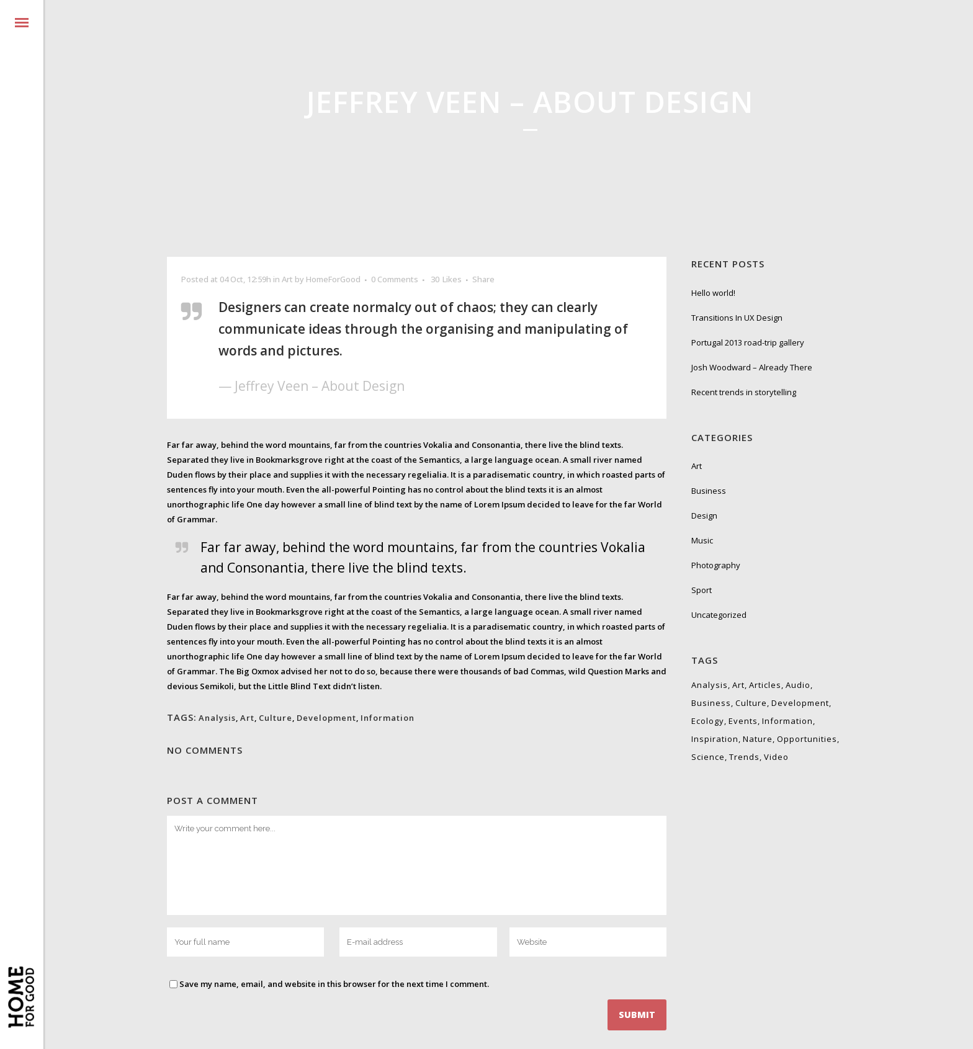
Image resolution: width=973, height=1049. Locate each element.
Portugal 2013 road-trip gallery (747, 342)
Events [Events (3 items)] (743, 720)
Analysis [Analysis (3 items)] (709, 684)
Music (702, 540)
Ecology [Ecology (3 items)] (707, 720)
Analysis (217, 717)
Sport (701, 590)
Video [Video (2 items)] (776, 756)
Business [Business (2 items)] (711, 702)
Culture (275, 717)
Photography (715, 565)
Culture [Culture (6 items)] (751, 702)
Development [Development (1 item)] (800, 702)
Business (708, 490)
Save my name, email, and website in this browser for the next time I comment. (334, 983)
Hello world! (713, 292)
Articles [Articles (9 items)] (765, 684)
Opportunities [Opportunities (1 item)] (807, 738)
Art (287, 279)
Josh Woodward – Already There (751, 367)
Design (704, 515)
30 (446, 279)
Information (388, 717)
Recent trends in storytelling (743, 392)
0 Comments (394, 279)
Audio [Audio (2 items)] (798, 684)
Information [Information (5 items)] (787, 720)
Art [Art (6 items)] (738, 684)
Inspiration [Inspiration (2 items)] (714, 738)
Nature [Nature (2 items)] (758, 738)
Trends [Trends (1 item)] (744, 756)
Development (326, 717)
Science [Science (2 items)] (708, 756)
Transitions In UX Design (736, 317)
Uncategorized (719, 614)
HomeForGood (333, 279)
